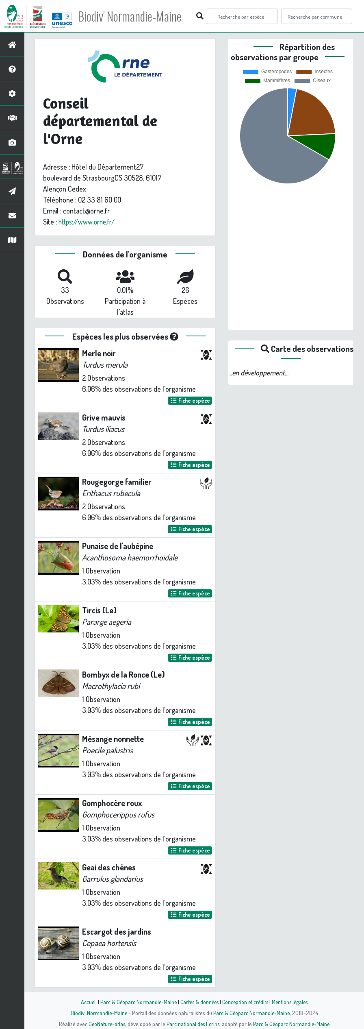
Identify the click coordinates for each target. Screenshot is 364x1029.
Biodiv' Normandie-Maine (133, 16)
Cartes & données (198, 1001)
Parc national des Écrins (193, 1023)
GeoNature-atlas (105, 1023)
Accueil (85, 1001)
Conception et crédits (246, 1001)
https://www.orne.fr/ (88, 221)
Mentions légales (292, 1001)
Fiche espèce (190, 400)
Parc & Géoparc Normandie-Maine (136, 1001)
